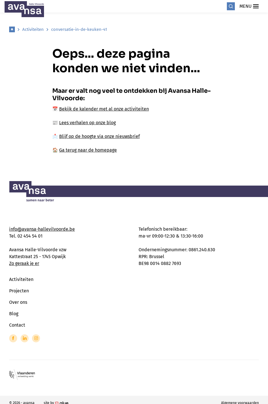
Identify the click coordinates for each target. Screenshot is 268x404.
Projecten (19, 291)
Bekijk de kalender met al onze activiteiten (104, 109)
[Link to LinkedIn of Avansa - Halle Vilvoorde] (25, 338)
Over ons (18, 302)
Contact (17, 325)
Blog (13, 313)
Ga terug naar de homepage (88, 150)
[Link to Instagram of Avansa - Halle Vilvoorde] (36, 338)
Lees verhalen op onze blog (87, 122)
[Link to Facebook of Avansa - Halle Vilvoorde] (13, 338)
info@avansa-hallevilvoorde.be (42, 229)
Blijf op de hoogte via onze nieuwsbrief (99, 136)
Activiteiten (33, 29)
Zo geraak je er (24, 263)
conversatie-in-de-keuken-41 (79, 29)
